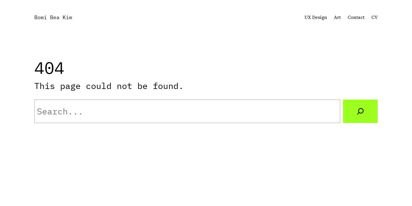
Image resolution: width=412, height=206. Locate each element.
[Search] (360, 111)
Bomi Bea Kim (53, 17)
